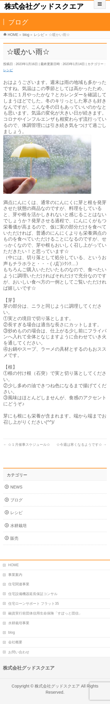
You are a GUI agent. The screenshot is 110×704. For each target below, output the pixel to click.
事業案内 (15, 575)
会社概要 (15, 642)
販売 (14, 538)
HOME (13, 565)
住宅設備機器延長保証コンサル (32, 594)
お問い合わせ (18, 652)
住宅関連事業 (18, 584)
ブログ (16, 500)
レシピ (8, 70)
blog (11, 632)
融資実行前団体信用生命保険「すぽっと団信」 (45, 613)
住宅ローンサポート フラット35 (33, 604)
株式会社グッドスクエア (44, 6)
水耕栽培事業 (18, 623)
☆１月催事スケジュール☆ (26, 445)
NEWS (16, 487)
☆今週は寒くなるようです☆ (81, 445)
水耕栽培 (18, 526)
